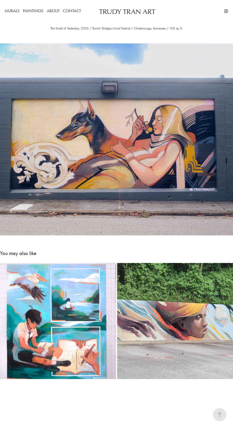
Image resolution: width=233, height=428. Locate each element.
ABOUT (53, 10)
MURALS (12, 10)
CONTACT (72, 10)
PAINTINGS (33, 10)
